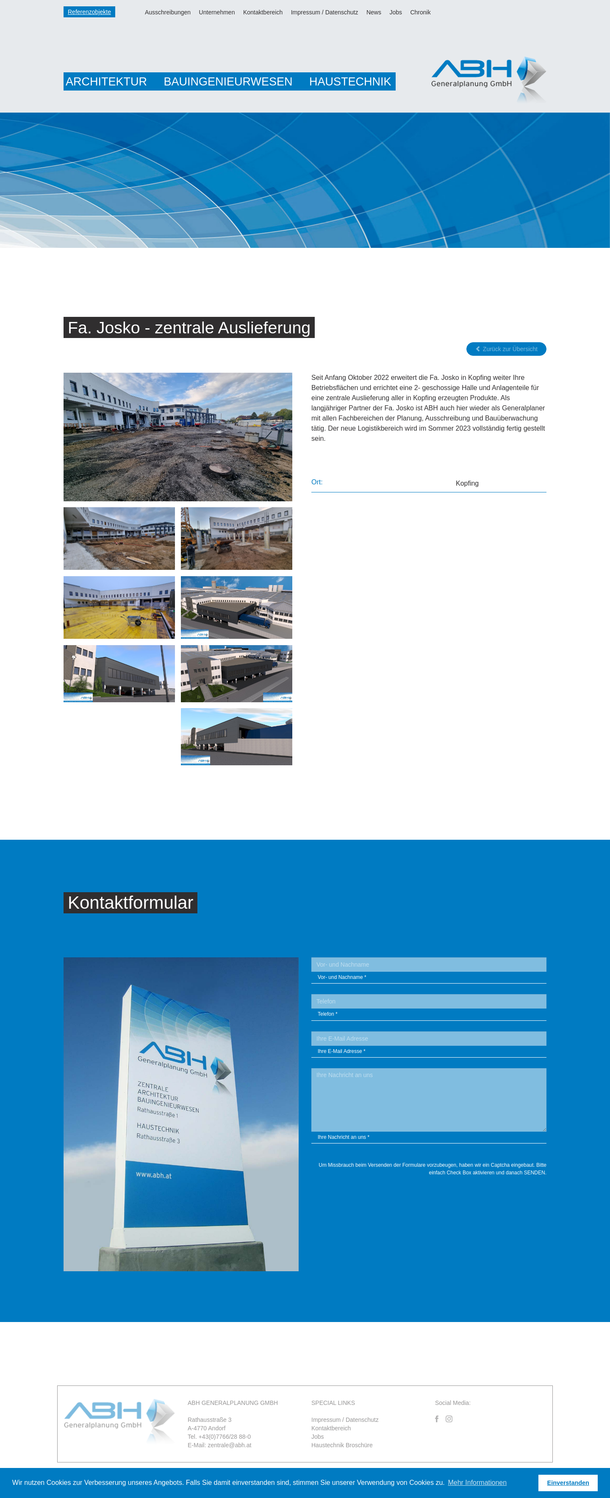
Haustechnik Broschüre (342, 1446)
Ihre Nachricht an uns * (343, 1138)
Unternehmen (217, 12)
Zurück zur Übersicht (506, 350)
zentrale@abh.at (229, 1446)
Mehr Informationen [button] (477, 1482)
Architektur (106, 81)
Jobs (395, 12)
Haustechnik (350, 81)
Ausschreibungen (168, 12)
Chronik (420, 12)
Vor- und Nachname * (342, 978)
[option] (305, 180)
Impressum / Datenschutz (324, 12)
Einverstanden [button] (568, 1482)
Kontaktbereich (263, 12)
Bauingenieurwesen (228, 81)
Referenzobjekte (89, 11)
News (373, 12)
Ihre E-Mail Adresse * (342, 1052)
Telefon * (328, 1015)
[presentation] (482, 1200)
